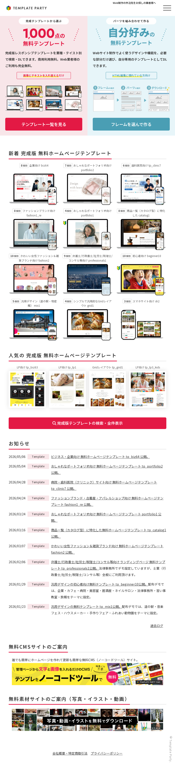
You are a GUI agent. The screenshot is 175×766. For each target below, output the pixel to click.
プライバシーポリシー (107, 753)
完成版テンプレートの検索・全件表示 (87, 423)
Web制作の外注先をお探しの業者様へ (134, 3)
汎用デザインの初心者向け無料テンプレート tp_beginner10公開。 (99, 584)
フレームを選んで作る (131, 124)
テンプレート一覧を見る (43, 124)
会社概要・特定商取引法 (70, 753)
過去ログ (156, 625)
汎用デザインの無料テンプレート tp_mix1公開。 (86, 606)
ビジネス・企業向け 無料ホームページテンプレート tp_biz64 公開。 (100, 456)
